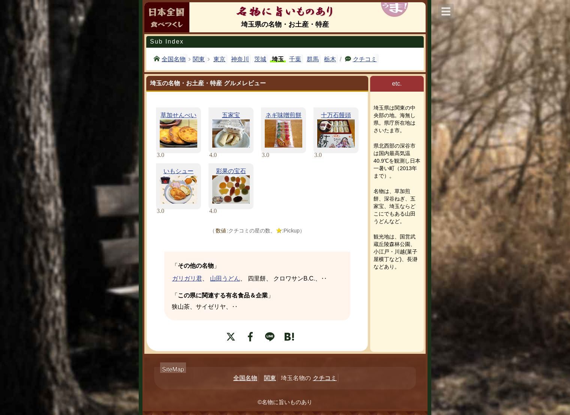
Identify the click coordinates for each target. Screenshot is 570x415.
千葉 (295, 59)
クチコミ (365, 59)
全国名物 (174, 59)
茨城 (260, 59)
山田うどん (225, 278)
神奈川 (240, 59)
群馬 (313, 59)
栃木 (330, 59)
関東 (199, 59)
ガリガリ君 (187, 278)
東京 (219, 59)
